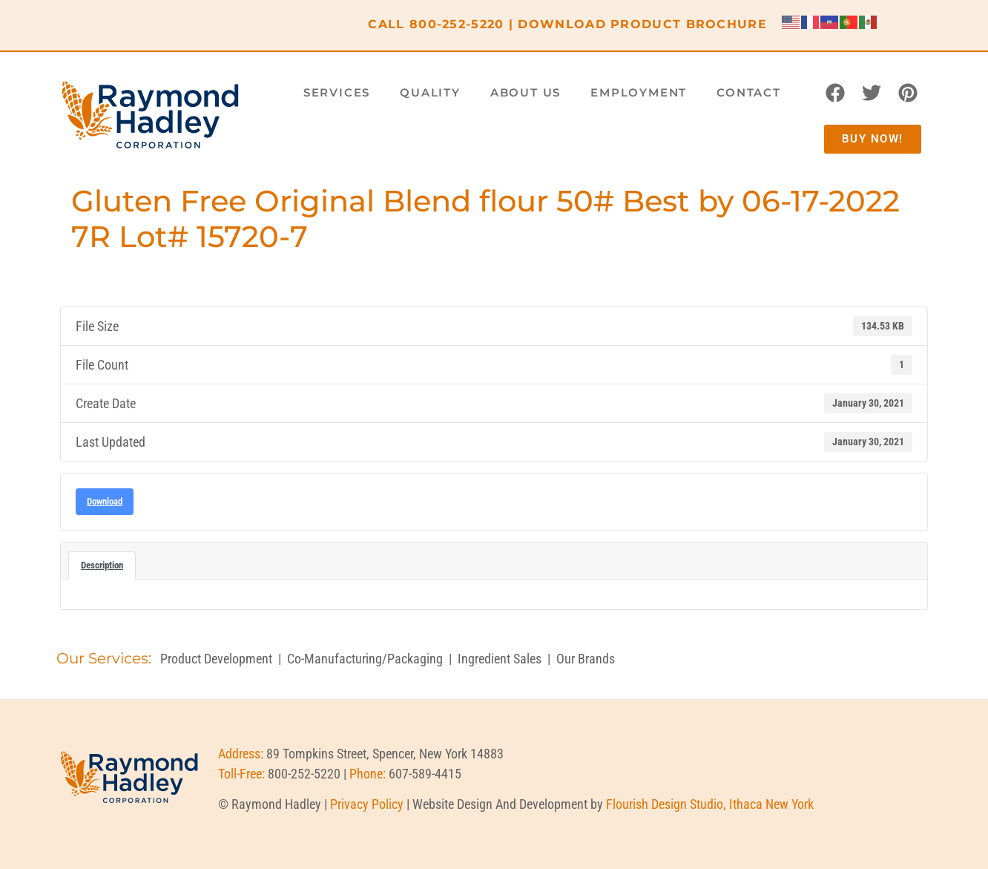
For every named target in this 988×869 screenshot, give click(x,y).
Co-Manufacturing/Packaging (365, 658)
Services (336, 92)
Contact (749, 92)
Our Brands (585, 658)
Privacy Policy (367, 804)
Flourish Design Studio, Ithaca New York (710, 804)
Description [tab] (102, 565)
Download (104, 501)
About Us (525, 92)
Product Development (216, 658)
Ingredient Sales (499, 658)
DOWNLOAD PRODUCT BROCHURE (642, 24)
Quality (430, 92)
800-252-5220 (456, 24)
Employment (638, 92)
